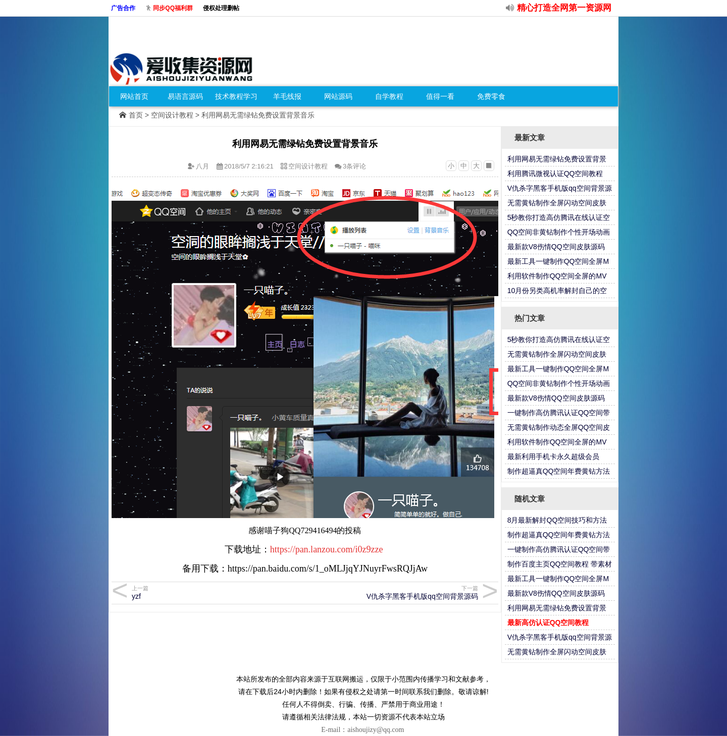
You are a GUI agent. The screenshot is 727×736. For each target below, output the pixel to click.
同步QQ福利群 (173, 8)
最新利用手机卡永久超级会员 (553, 456)
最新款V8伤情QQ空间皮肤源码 (556, 247)
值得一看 (440, 96)
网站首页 (134, 96)
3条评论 (354, 166)
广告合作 (123, 8)
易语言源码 (185, 96)
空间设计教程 (172, 115)
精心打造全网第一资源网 (564, 8)
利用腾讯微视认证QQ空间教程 (555, 173)
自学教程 (389, 96)
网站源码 (338, 96)
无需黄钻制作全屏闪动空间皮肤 (556, 203)
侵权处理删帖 (221, 8)
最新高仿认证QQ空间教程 (548, 622)
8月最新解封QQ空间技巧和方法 (557, 520)
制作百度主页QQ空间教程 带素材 (559, 564)
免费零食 (491, 96)
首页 (136, 115)
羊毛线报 (287, 96)
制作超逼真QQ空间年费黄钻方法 (558, 471)
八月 (202, 166)
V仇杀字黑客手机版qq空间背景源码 (393, 592)
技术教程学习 (236, 96)
